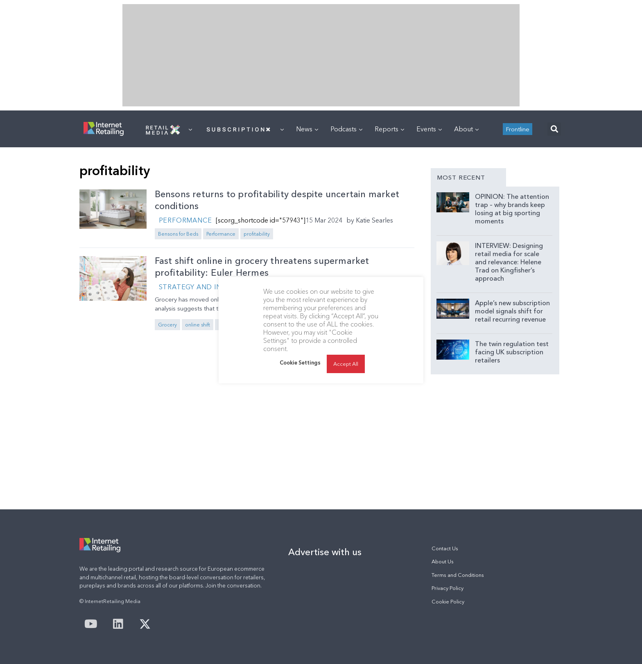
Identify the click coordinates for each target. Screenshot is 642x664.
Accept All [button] (345, 363)
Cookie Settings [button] (300, 362)
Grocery (167, 325)
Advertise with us (325, 552)
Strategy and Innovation (209, 287)
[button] (554, 129)
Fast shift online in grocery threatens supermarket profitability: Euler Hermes (262, 266)
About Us (443, 561)
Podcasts (346, 129)
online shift (197, 325)
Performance (185, 220)
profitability (257, 234)
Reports (389, 129)
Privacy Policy (447, 588)
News (307, 129)
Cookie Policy (448, 602)
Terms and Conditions (458, 575)
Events (429, 129)
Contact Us (445, 548)
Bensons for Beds (178, 234)
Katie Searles (374, 220)
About (466, 129)
